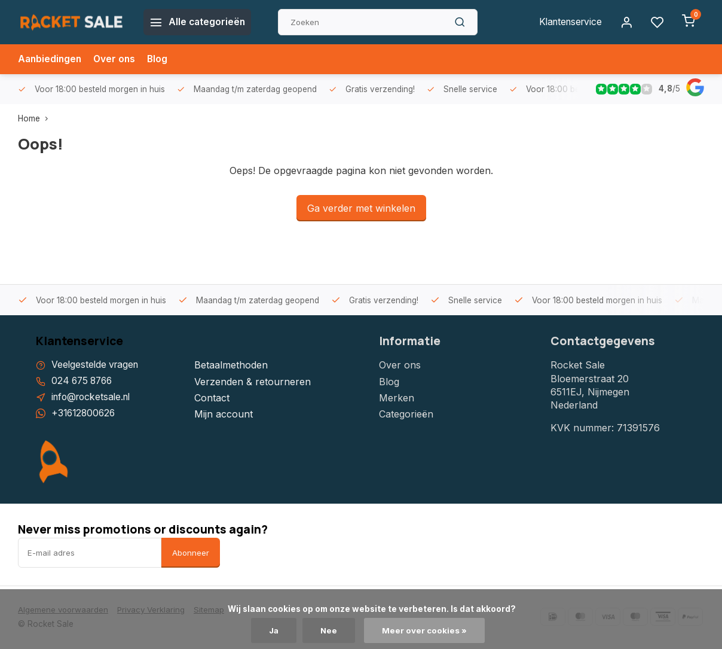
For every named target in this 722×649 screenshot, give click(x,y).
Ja (273, 630)
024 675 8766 (84, 382)
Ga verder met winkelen (361, 208)
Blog (161, 59)
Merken (396, 398)
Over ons (117, 59)
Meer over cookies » (425, 630)
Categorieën (406, 414)
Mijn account (223, 414)
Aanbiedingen (51, 59)
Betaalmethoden (231, 365)
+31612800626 (84, 414)
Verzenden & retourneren (252, 382)
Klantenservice (568, 22)
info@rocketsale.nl (93, 398)
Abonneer (190, 553)
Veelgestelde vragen (96, 365)
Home (35, 118)
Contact (212, 398)
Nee (329, 630)
